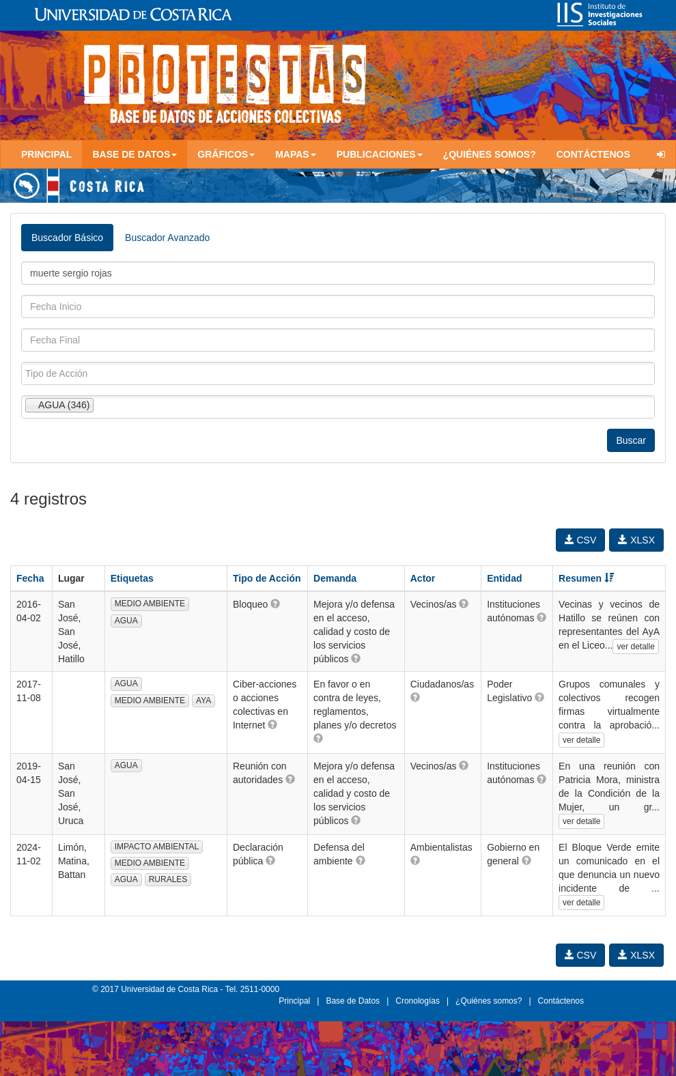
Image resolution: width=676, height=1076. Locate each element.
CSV (581, 540)
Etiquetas (132, 578)
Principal (46, 154)
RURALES (168, 879)
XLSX (636, 540)
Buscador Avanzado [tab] (167, 237)
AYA (203, 700)
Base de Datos (353, 1001)
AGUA (126, 620)
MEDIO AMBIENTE (150, 603)
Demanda (334, 578)
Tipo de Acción (267, 578)
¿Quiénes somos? (489, 154)
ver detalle (635, 646)
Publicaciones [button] (380, 154)
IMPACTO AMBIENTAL (157, 846)
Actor (423, 578)
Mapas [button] (295, 154)
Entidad (504, 578)
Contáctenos (593, 154)
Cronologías (417, 1001)
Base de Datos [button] (134, 154)
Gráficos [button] (226, 154)
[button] (275, 603)
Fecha (30, 578)
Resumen (586, 578)
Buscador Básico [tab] (67, 237)
